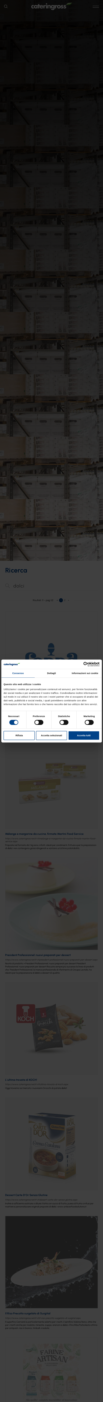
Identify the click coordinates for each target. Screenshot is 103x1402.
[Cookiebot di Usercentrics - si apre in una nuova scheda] (85, 664)
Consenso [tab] (18, 673)
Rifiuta (19, 735)
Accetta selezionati (51, 735)
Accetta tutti (84, 735)
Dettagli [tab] (51, 673)
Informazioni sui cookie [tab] (85, 673)
